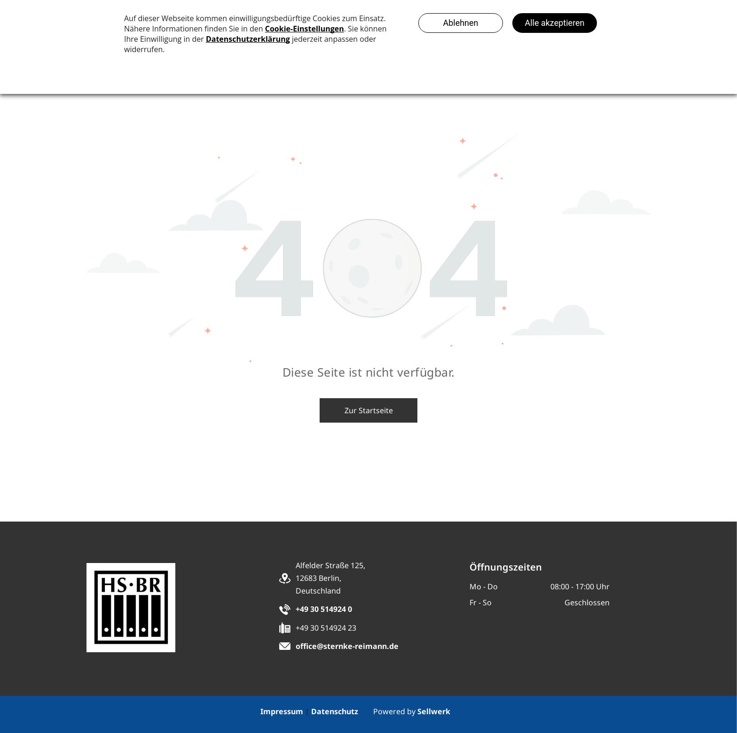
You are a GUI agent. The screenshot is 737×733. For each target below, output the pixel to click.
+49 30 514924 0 (324, 609)
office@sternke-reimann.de (347, 646)
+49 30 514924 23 (326, 628)
